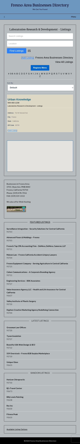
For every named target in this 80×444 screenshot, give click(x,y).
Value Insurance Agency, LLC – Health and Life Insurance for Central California (36, 290)
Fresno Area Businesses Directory (40, 5)
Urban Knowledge (19, 99)
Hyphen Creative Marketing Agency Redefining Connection (33, 309)
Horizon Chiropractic (16, 379)
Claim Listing (12, 130)
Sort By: (10, 83)
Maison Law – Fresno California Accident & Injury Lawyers (32, 254)
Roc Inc (10, 405)
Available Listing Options (17, 429)
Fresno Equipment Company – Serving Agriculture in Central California (37, 263)
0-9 (11, 73)
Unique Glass (12, 362)
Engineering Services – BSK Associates (23, 280)
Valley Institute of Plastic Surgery (21, 301)
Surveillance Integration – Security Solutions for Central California (35, 228)
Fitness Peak (12, 414)
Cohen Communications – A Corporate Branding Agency (31, 272)
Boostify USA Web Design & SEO (21, 344)
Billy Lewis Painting (15, 396)
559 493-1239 (14, 102)
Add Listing (67, 61)
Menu (73, 16)
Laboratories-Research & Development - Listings (40, 29)
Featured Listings (40, 221)
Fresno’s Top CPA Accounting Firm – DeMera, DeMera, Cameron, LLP (36, 246)
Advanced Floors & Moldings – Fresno (23, 237)
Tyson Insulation (14, 336)
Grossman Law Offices (16, 327)
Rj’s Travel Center (14, 388)
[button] (40, 153)
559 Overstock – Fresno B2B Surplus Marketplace (28, 353)
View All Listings (64, 57)
